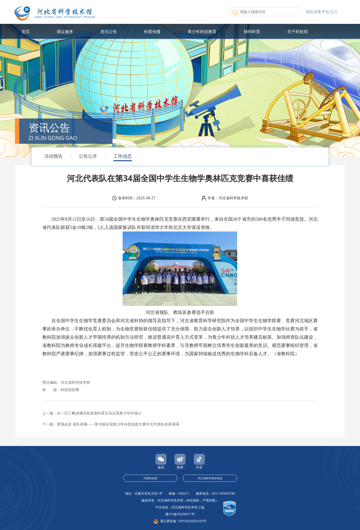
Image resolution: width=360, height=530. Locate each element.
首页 (25, 31)
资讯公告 (108, 31)
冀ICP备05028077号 (179, 514)
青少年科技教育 (202, 31)
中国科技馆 (150, 478)
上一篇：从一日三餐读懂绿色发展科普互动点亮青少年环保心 (91, 413)
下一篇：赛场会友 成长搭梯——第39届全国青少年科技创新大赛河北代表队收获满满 (110, 424)
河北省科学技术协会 (210, 478)
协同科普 (252, 31)
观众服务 (65, 31)
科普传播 (152, 31)
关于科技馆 (297, 31)
